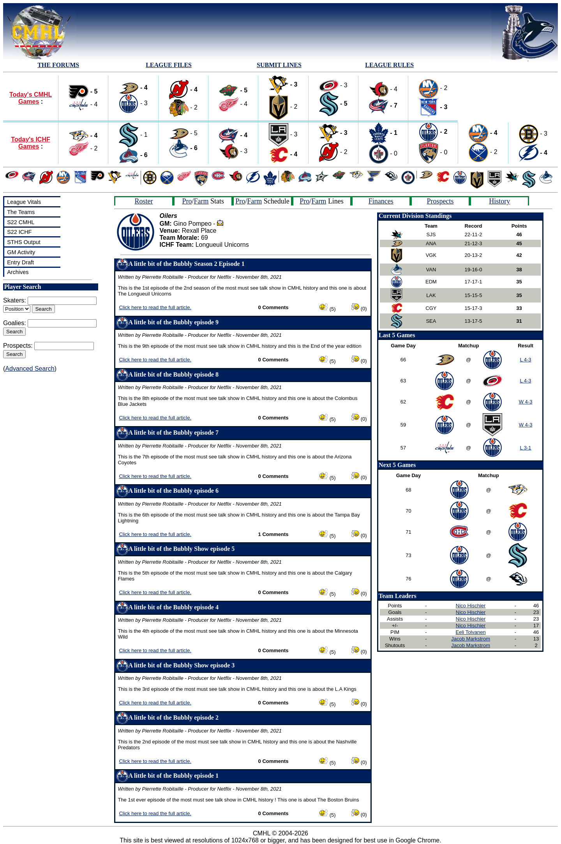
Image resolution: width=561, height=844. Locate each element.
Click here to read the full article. (155, 307)
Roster (143, 201)
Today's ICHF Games (30, 143)
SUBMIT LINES (279, 65)
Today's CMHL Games (30, 98)
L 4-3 (525, 360)
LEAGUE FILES (169, 65)
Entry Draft (20, 262)
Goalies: (14, 323)
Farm (201, 201)
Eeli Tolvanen (471, 632)
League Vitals (24, 202)
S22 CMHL (20, 222)
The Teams (21, 212)
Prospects (440, 201)
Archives (17, 272)
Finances (381, 201)
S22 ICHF (19, 232)
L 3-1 (525, 448)
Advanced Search (29, 368)
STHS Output (24, 242)
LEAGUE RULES (389, 65)
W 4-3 (526, 402)
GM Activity (21, 252)
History (499, 201)
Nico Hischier (471, 606)
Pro (187, 201)
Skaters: (14, 300)
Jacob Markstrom (470, 639)
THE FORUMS (58, 65)
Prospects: (18, 345)
